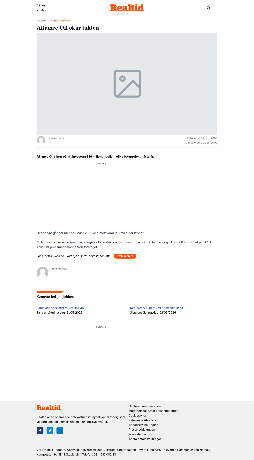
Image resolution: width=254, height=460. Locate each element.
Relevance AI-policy (142, 420)
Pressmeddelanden (142, 430)
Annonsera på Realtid (143, 425)
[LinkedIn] (59, 430)
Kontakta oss (137, 434)
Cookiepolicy (137, 415)
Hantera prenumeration (145, 406)
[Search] (208, 7)
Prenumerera (125, 256)
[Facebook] (40, 430)
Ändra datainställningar (145, 439)
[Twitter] (50, 430)
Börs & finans (62, 20)
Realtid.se (42, 20)
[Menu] (215, 7)
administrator (59, 268)
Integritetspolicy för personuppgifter (153, 411)
